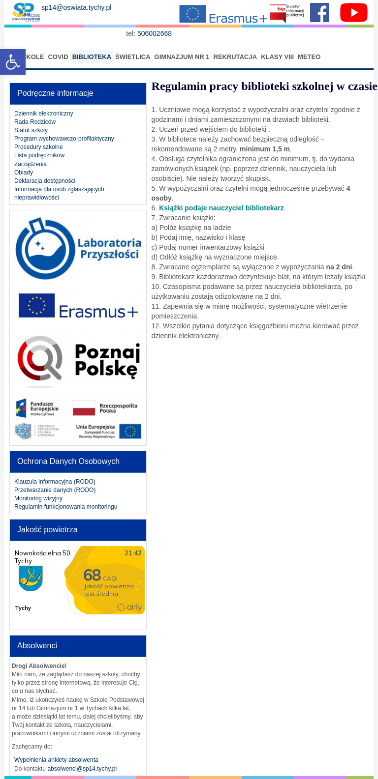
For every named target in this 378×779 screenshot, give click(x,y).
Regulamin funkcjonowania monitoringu (65, 506)
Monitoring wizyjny (38, 498)
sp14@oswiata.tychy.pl (76, 7)
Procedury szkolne (38, 147)
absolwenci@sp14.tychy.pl (82, 768)
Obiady (23, 172)
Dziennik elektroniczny (43, 113)
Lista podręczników (39, 155)
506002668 (155, 33)
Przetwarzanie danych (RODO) (54, 490)
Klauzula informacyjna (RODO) (54, 481)
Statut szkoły (31, 130)
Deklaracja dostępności (44, 180)
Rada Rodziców (35, 121)
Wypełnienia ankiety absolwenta (56, 759)
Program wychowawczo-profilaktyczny (64, 138)
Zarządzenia (30, 164)
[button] (13, 62)
